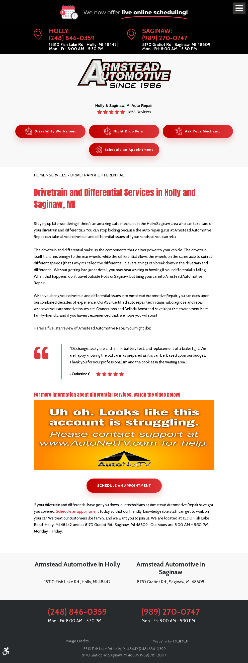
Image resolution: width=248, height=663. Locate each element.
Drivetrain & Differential (97, 175)
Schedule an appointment (77, 512)
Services (57, 175)
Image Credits (77, 641)
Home (39, 175)
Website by (170, 641)
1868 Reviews (138, 111)
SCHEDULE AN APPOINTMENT (124, 486)
